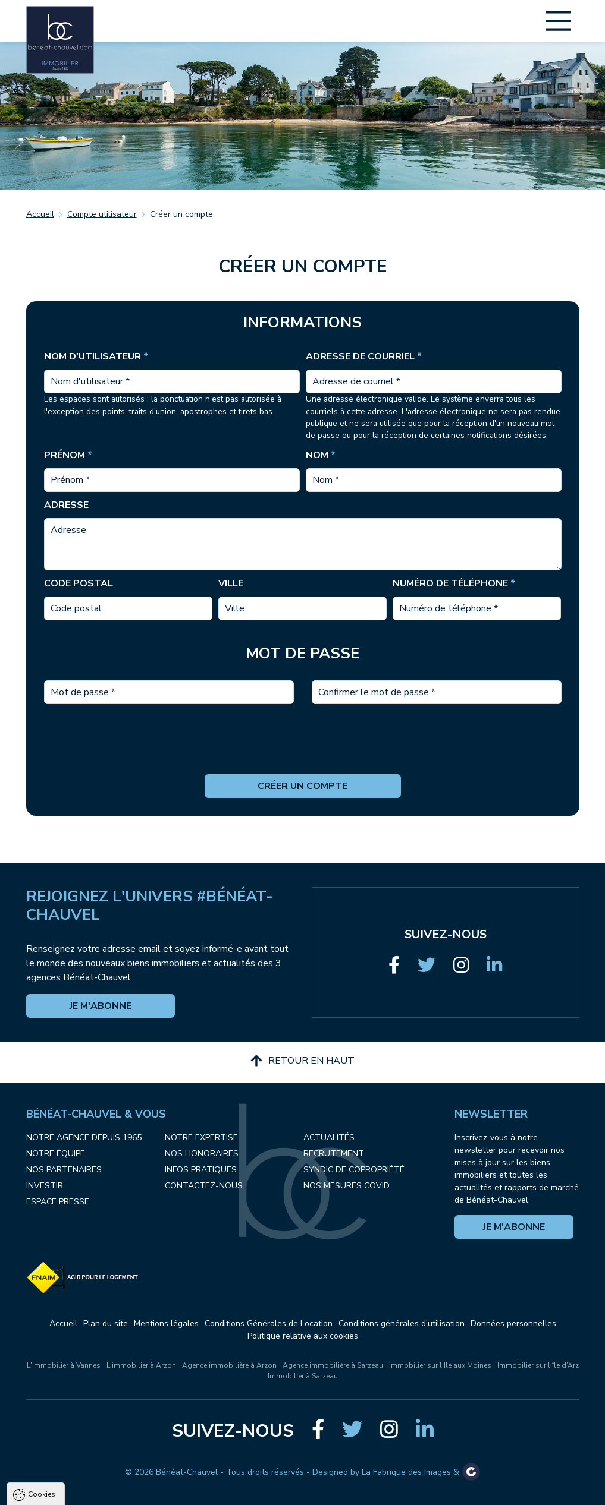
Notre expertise (201, 1137)
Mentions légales (166, 1323)
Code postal (78, 583)
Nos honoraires (202, 1153)
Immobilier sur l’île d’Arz (538, 1365)
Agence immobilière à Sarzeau (333, 1365)
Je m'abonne (100, 1005)
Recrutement (333, 1153)
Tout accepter (83, 1495)
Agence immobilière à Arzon (229, 1365)
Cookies (41, 1359)
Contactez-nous (204, 1185)
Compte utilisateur (102, 214)
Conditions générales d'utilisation (401, 1323)
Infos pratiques (201, 1169)
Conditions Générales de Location (269, 1323)
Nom (321, 455)
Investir (44, 1185)
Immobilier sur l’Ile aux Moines (440, 1365)
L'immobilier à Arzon (141, 1365)
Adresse (66, 505)
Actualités (329, 1137)
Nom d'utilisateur (96, 356)
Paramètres (229, 1495)
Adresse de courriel (364, 356)
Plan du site (105, 1323)
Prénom (68, 455)
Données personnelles (513, 1323)
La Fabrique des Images (406, 1472)
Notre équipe (55, 1153)
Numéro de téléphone (454, 583)
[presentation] (302, 751)
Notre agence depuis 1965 (84, 1137)
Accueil (40, 214)
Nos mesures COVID (346, 1185)
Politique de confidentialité (69, 1466)
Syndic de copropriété (354, 1169)
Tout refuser (158, 1495)
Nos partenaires (64, 1169)
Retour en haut (302, 1060)
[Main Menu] (558, 21)
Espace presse (57, 1201)
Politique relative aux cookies (302, 1336)
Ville (230, 583)
